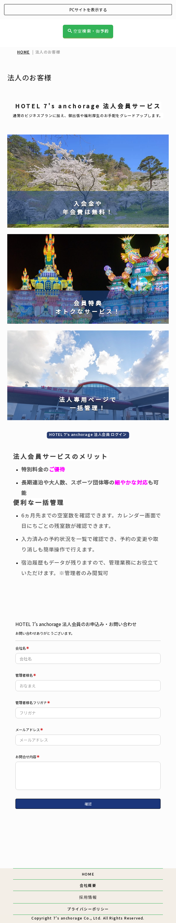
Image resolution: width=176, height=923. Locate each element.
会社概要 (88, 885)
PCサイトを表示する (88, 10)
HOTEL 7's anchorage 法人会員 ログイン (88, 435)
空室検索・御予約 (88, 31)
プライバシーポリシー (88, 909)
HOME (23, 52)
